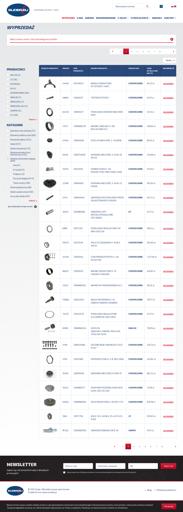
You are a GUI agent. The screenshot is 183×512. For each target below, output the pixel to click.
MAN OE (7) (15, 97)
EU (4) (13, 88)
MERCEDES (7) (17, 102)
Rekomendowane (106, 18)
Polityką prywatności (88, 472)
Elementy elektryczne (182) (23, 135)
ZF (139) (14, 115)
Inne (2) (16, 165)
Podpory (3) (18, 174)
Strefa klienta (140, 18)
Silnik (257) (15, 144)
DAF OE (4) (15, 75)
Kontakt (170, 18)
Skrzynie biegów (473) (23, 178)
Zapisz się (168, 466)
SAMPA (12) (15, 111)
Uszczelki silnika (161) (20, 196)
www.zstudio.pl (49, 492)
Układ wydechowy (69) (20, 187)
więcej (32, 119)
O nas (80, 18)
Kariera (89, 18)
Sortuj (168, 60)
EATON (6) (15, 84)
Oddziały (157, 18)
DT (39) (13, 80)
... (165, 51)
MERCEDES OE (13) (19, 106)
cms (39, 492)
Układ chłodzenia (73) (20, 148)
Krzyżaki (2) (19, 170)
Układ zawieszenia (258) (21, 192)
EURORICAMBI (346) (19, 93)
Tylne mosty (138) (21, 183)
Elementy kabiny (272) (20, 140)
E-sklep (123, 18)
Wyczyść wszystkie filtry (20, 206)
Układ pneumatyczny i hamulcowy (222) (20, 153)
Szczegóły (168, 83)
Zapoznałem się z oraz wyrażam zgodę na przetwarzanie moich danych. (102, 472)
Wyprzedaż (68, 18)
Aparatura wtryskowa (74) (22, 131)
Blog (149, 490)
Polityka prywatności (166, 490)
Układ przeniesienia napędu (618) (22, 160)
